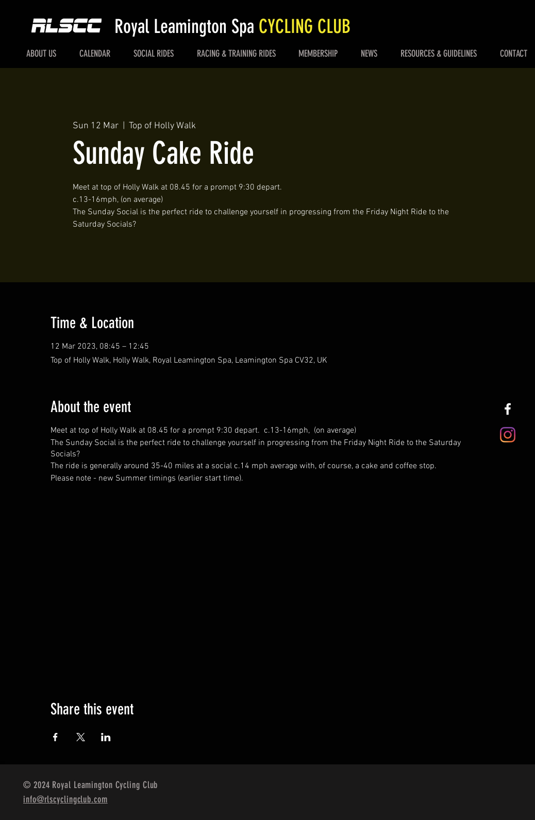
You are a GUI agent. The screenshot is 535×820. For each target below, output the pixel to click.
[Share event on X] (81, 737)
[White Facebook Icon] (507, 409)
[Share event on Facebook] (55, 737)
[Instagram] (507, 434)
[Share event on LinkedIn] (106, 737)
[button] (41, 54)
